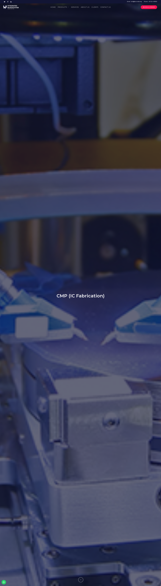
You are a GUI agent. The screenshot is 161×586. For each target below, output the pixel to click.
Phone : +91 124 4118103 (150, 1)
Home (53, 7)
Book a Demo (149, 7)
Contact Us (105, 7)
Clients (94, 7)
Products (63, 7)
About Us (85, 7)
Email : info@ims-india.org (134, 1)
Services (75, 7)
